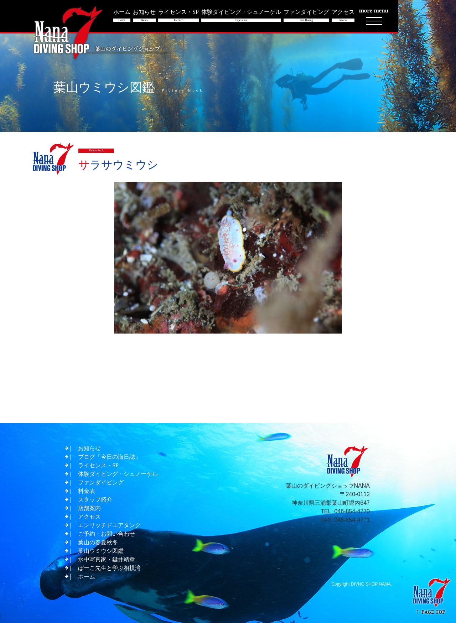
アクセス (89, 517)
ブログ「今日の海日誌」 (109, 457)
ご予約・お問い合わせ (106, 534)
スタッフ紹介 (95, 500)
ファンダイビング (101, 482)
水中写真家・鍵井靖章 (106, 559)
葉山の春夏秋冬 (98, 542)
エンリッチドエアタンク (109, 525)
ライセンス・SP (98, 465)
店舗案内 (89, 508)
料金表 (86, 491)
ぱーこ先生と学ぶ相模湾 (109, 568)
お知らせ (89, 448)
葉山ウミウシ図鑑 (101, 551)
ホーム (86, 576)
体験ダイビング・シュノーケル (118, 474)
